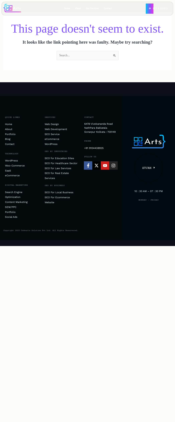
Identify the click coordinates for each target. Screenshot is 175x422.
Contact (108, 8)
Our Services (92, 8)
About (78, 8)
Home (67, 8)
